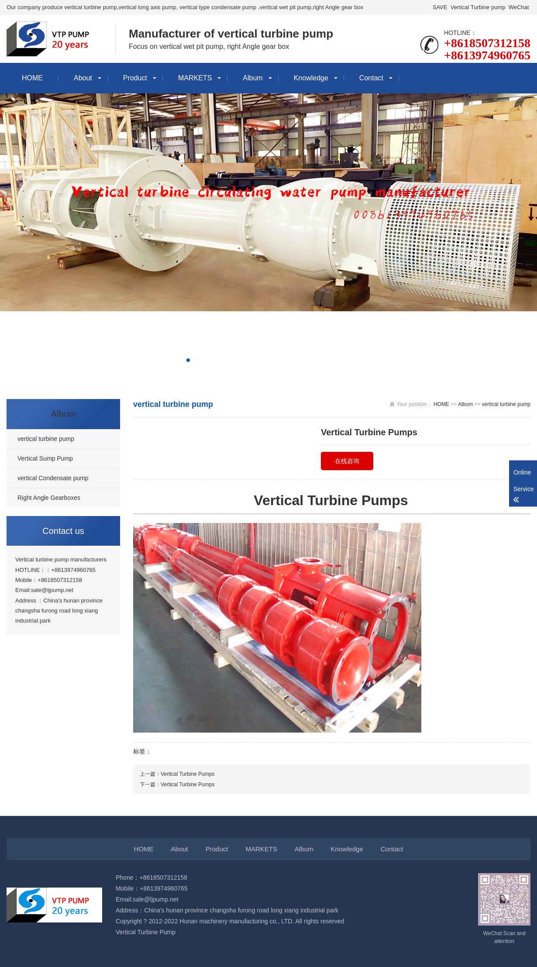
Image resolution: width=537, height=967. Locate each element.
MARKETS (195, 78)
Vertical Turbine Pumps (187, 774)
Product (135, 78)
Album (252, 78)
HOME (32, 78)
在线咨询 (347, 461)
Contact (371, 78)
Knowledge (311, 78)
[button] (188, 360)
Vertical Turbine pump (478, 7)
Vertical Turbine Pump (146, 932)
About (83, 78)
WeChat (518, 7)
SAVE (440, 7)
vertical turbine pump (506, 404)
